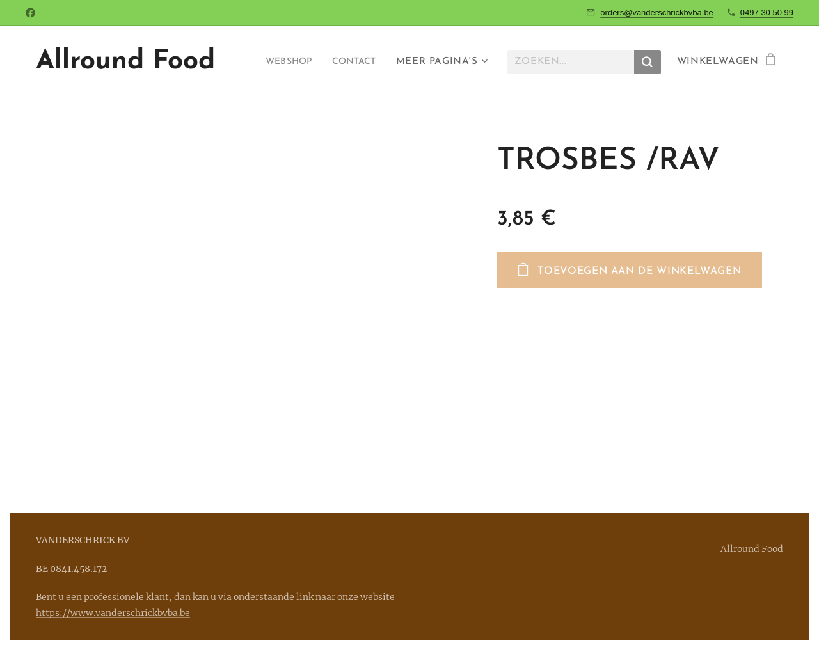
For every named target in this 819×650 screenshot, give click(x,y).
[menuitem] (281, 62)
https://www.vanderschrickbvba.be (113, 613)
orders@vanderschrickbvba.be (656, 12)
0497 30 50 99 (766, 12)
